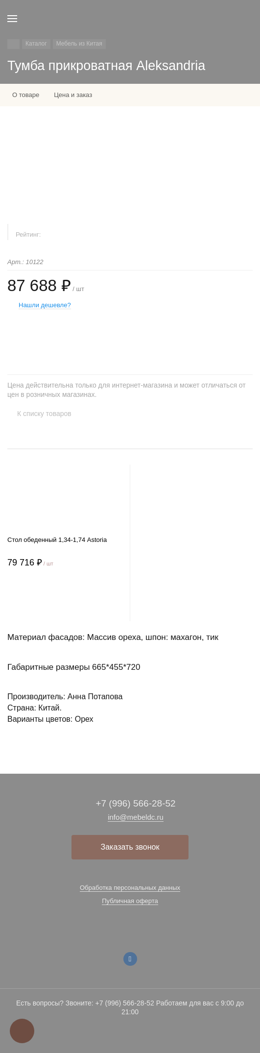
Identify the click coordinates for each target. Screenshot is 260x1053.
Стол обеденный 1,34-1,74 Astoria (57, 539)
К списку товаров (44, 413)
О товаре (25, 94)
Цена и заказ (73, 94)
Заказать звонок (130, 847)
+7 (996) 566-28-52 (135, 803)
